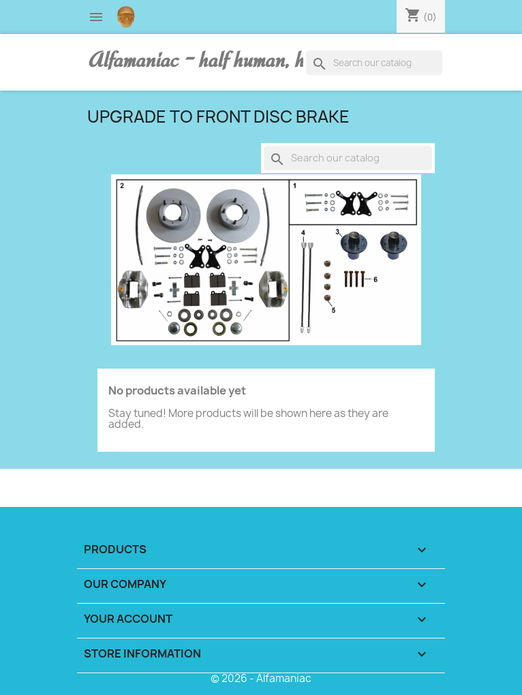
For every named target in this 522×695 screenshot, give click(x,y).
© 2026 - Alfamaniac (261, 678)
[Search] (374, 62)
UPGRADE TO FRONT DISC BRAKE (218, 116)
